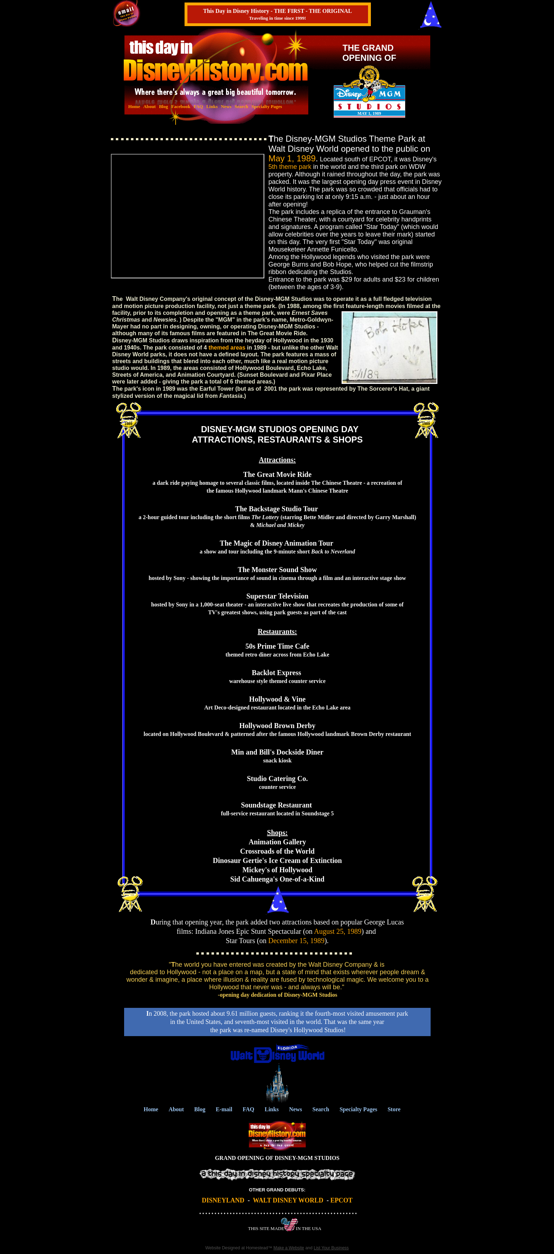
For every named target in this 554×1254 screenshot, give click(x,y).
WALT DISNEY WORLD (288, 1200)
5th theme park (290, 166)
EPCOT (341, 1200)
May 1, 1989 (292, 158)
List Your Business (331, 1247)
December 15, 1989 (296, 941)
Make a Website (288, 1247)
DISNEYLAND (223, 1200)
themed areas (227, 348)
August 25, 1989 (338, 931)
